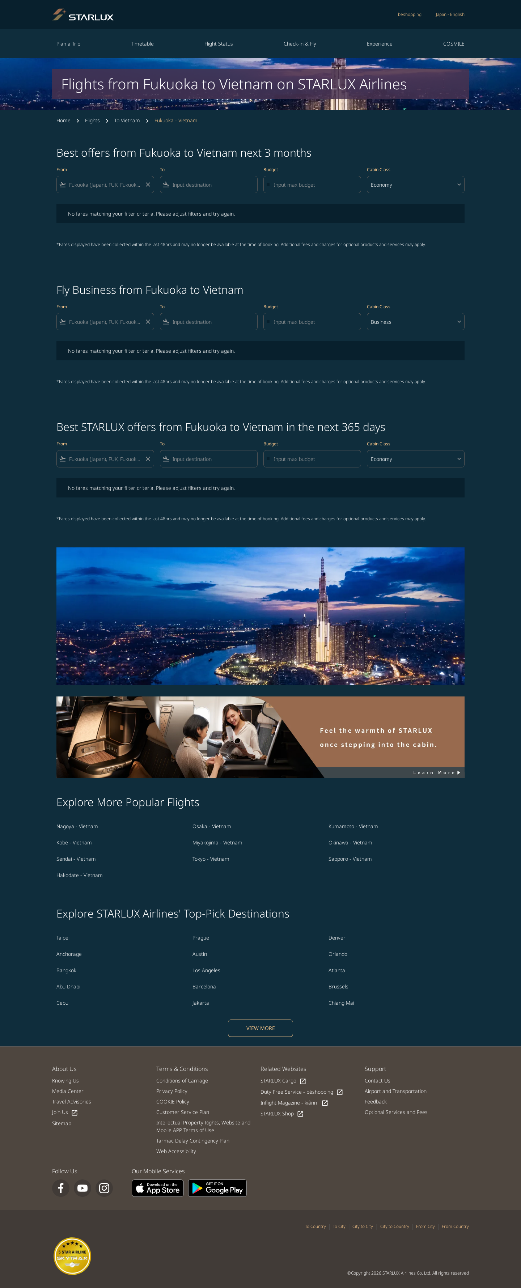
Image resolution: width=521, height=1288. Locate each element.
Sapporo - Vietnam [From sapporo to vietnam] (350, 858)
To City (339, 1226)
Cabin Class (378, 169)
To (162, 169)
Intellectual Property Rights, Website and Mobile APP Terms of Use (203, 1126)
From (61, 169)
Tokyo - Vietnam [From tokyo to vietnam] (210, 858)
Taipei (62, 937)
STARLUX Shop (282, 1114)
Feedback (376, 1101)
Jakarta (200, 1002)
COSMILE (454, 43)
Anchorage (69, 953)
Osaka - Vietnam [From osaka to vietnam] (211, 826)
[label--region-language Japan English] (450, 14)
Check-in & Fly (300, 43)
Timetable (142, 43)
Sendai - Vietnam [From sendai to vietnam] (76, 858)
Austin (199, 953)
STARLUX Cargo (283, 1081)
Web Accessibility (176, 1151)
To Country (315, 1226)
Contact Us (377, 1080)
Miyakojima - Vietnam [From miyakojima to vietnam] (217, 842)
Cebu (62, 1002)
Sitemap (61, 1123)
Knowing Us (65, 1080)
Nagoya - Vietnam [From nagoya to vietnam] (77, 826)
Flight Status (218, 43)
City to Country (394, 1226)
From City (425, 1226)
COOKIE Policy (172, 1101)
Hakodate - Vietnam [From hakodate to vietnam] (79, 875)
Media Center (68, 1091)
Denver (337, 937)
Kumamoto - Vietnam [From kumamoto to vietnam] (353, 826)
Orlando (338, 953)
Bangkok (66, 970)
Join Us (65, 1112)
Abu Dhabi (68, 986)
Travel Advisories (71, 1101)
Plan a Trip (68, 43)
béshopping (410, 14)
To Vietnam (127, 120)
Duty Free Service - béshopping (301, 1092)
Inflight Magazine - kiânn (294, 1103)
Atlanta (337, 970)
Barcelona (204, 986)
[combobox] (105, 184)
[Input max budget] (313, 184)
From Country (455, 1226)
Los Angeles (206, 970)
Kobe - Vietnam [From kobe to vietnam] (74, 842)
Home (63, 120)
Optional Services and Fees (396, 1112)
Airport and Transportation (396, 1091)
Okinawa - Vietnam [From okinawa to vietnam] (350, 842)
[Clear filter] (147, 184)
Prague (200, 937)
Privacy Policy (171, 1091)
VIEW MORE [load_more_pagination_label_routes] (260, 1028)
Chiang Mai (341, 1002)
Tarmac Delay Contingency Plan (192, 1140)
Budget (270, 169)
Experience (380, 43)
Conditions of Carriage (182, 1080)
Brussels (338, 986)
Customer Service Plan (182, 1112)
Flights (92, 120)
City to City (362, 1226)
